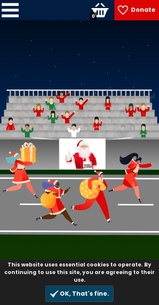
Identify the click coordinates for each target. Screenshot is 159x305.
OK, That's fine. (79, 293)
